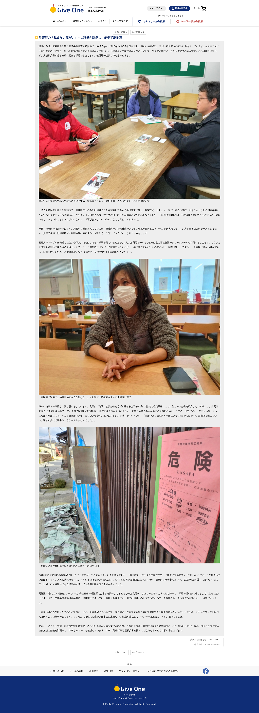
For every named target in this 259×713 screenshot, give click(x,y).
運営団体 (108, 671)
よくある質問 (77, 671)
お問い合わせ (57, 671)
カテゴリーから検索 (154, 21)
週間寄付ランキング (82, 21)
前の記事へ (121, 32)
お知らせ (102, 21)
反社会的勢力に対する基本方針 (163, 671)
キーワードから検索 (192, 21)
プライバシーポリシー (130, 671)
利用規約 (93, 671)
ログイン (157, 8)
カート (196, 8)
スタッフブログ (120, 21)
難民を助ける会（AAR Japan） (206, 640)
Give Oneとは (60, 21)
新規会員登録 (181, 8)
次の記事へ (138, 32)
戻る (129, 664)
